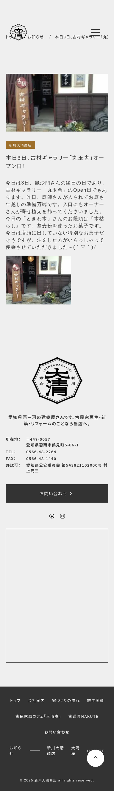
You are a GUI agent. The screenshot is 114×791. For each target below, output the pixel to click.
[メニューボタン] (95, 33)
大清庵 (75, 750)
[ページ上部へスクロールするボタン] (95, 758)
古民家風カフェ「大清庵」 (38, 716)
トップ (15, 700)
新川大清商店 (20, 145)
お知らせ (16, 750)
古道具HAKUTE (83, 716)
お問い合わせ (57, 493)
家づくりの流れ (66, 700)
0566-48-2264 (41, 451)
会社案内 (36, 700)
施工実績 (95, 700)
